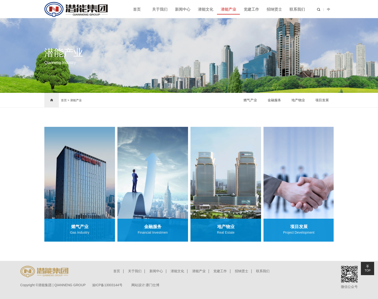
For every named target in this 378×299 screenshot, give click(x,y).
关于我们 (160, 9)
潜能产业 (228, 9)
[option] (79, 184)
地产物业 (298, 100)
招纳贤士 (274, 9)
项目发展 (322, 100)
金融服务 (274, 100)
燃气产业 (249, 100)
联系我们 (297, 9)
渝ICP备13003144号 (108, 285)
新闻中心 (182, 9)
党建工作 (251, 9)
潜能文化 (205, 9)
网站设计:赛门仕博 (148, 285)
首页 (137, 9)
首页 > (65, 100)
